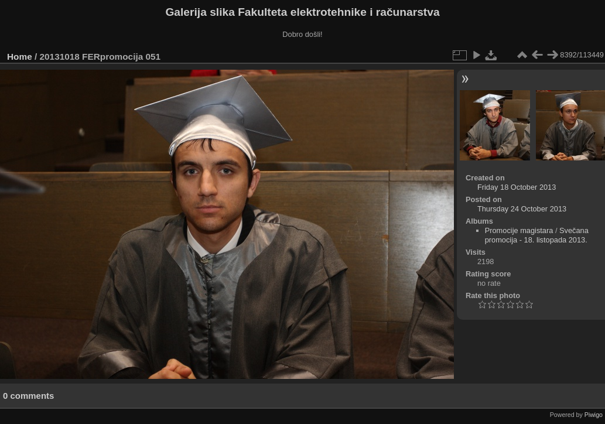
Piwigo (594, 414)
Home (19, 56)
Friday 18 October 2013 (516, 187)
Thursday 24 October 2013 (521, 208)
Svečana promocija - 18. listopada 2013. (537, 235)
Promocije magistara (519, 230)
